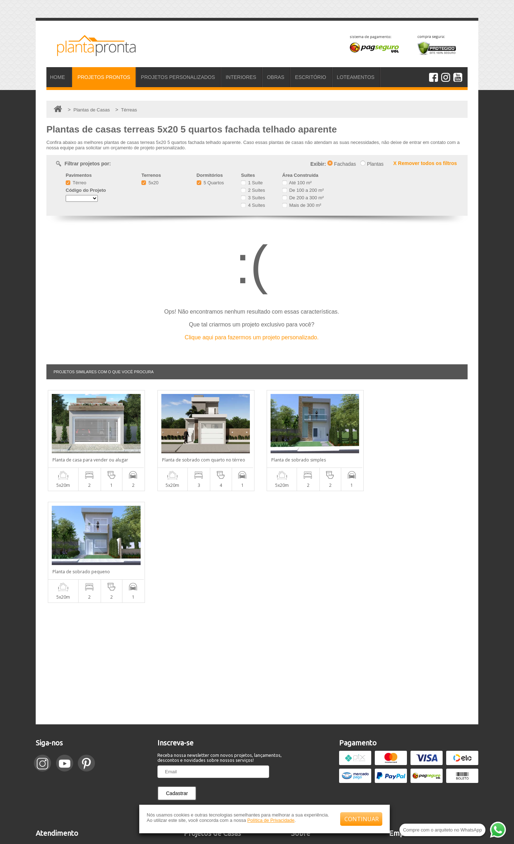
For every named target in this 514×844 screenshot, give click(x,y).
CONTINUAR (361, 819)
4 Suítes (253, 205)
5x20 (149, 182)
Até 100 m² (297, 182)
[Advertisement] (257, 552)
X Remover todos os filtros (425, 163)
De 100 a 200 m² (303, 190)
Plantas (372, 164)
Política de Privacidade (270, 820)
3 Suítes (253, 197)
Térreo (76, 182)
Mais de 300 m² (301, 205)
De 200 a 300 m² (303, 197)
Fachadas (341, 164)
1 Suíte (252, 182)
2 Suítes (253, 190)
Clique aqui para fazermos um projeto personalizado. (251, 337)
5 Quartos (210, 182)
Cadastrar (177, 681)
